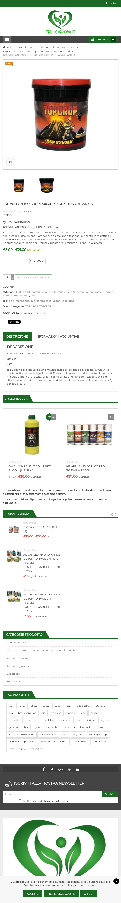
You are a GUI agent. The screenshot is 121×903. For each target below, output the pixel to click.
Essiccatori (13, 562)
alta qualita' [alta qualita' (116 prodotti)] (83, 595)
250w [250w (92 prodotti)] (34, 595)
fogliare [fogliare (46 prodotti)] (105, 609)
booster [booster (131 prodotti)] (71, 602)
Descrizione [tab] (17, 255)
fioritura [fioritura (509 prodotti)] (90, 609)
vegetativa (68, 219)
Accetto (32, 893)
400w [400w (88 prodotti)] (46, 595)
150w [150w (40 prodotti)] (11, 595)
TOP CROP (31, 224)
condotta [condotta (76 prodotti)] (14, 609)
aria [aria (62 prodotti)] (11, 602)
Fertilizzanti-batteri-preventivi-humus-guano (47, 47)
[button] (111, 403)
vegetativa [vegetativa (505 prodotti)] (36, 638)
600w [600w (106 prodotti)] (58, 595)
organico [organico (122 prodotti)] (78, 623)
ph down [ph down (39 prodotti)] (14, 630)
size (6, 177)
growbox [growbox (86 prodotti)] (14, 616)
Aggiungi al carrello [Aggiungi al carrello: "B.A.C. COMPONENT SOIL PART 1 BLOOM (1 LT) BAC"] (53, 336)
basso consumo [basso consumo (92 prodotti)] (27, 602)
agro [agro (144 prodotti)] (69, 595)
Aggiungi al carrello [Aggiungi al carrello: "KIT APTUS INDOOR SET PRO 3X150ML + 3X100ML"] (111, 336)
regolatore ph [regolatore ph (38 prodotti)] (79, 630)
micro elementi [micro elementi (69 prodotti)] (25, 623)
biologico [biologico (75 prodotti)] (56, 602)
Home (10, 47)
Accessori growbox (18, 555)
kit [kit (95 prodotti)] (10, 623)
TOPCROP (45, 224)
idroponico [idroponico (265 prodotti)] (86, 616)
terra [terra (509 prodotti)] (11, 638)
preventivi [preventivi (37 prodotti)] (30, 630)
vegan (56, 219)
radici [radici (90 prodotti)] (63, 630)
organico (39, 219)
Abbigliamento (16, 531)
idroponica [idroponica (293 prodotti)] (68, 616)
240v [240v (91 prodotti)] (22, 595)
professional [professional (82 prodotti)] (48, 630)
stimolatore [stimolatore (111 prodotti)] (99, 630)
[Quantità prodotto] (7, 196)
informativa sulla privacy (55, 690)
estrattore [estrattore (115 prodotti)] (64, 609)
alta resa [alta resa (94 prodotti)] (100, 595)
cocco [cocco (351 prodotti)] (94, 602)
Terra (33, 214)
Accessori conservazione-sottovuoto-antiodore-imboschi (41, 539)
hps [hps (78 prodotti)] (26, 616)
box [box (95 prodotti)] (83, 602)
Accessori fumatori (18, 547)
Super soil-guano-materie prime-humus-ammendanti (36, 51)
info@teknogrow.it (29, 875)
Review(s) (24, 130)
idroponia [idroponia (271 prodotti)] (51, 616)
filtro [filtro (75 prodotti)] (78, 609)
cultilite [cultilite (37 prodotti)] (49, 609)
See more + (13, 570)
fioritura (28, 219)
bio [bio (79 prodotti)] (43, 602)
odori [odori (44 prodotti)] (65, 623)
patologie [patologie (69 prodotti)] (94, 623)
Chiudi (88, 893)
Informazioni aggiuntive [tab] (57, 255)
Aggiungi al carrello (33, 196)
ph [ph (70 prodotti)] (106, 623)
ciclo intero (15, 219)
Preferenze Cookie (61, 893)
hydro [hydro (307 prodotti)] (37, 616)
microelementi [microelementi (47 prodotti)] (48, 623)
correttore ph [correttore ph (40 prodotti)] (32, 609)
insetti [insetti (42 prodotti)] (101, 616)
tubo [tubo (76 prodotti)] (22, 638)
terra (49, 219)
